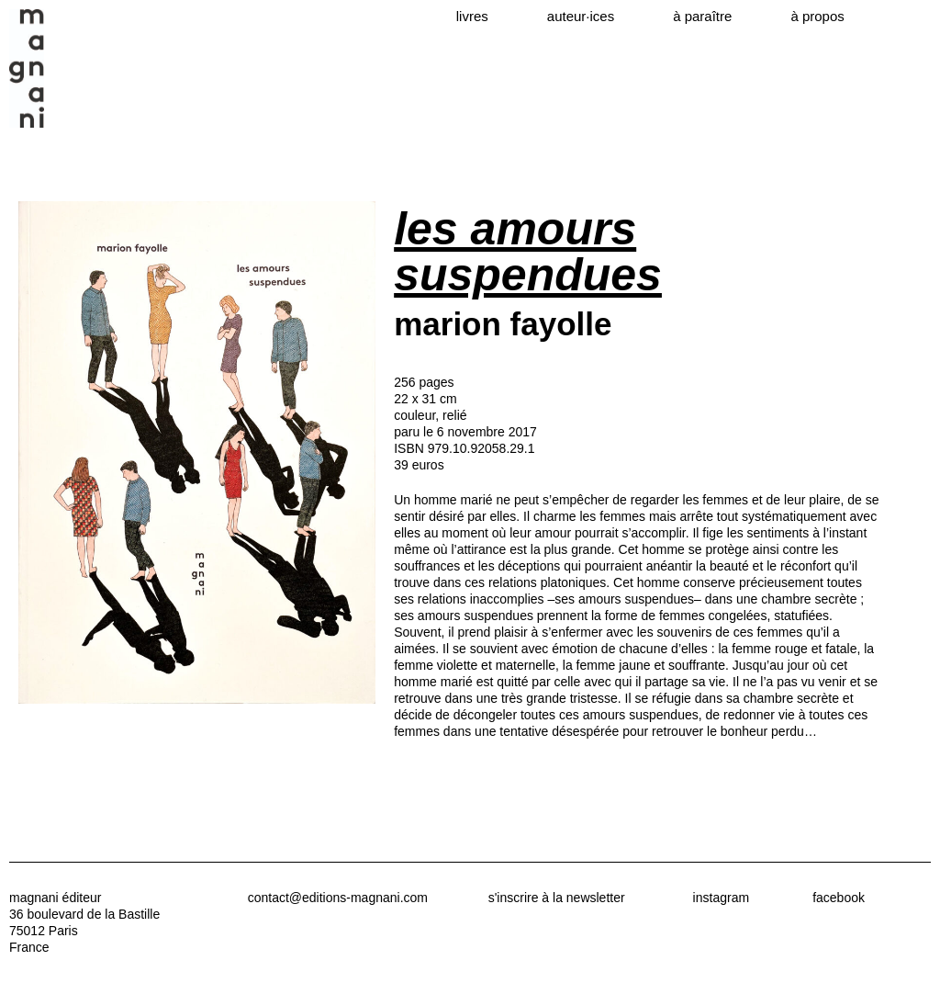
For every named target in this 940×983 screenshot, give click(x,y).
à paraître (702, 16)
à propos (817, 16)
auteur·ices (580, 16)
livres (472, 16)
